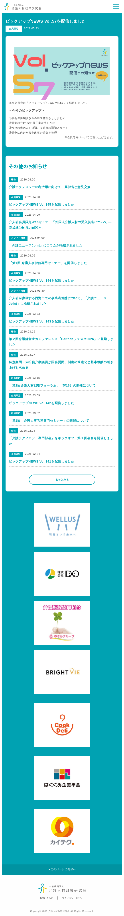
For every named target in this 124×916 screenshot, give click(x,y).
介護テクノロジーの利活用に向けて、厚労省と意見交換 (50, 187)
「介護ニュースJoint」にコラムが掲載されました (45, 245)
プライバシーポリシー (73, 898)
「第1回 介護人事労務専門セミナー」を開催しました (48, 263)
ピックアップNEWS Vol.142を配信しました (41, 403)
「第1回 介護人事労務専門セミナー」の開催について (49, 420)
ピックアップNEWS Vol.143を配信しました (41, 321)
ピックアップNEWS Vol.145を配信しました (41, 204)
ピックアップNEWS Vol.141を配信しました (41, 461)
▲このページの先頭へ (62, 869)
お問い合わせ (46, 898)
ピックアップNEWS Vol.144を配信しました (41, 280)
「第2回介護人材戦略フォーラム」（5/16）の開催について (52, 385)
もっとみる (62, 479)
